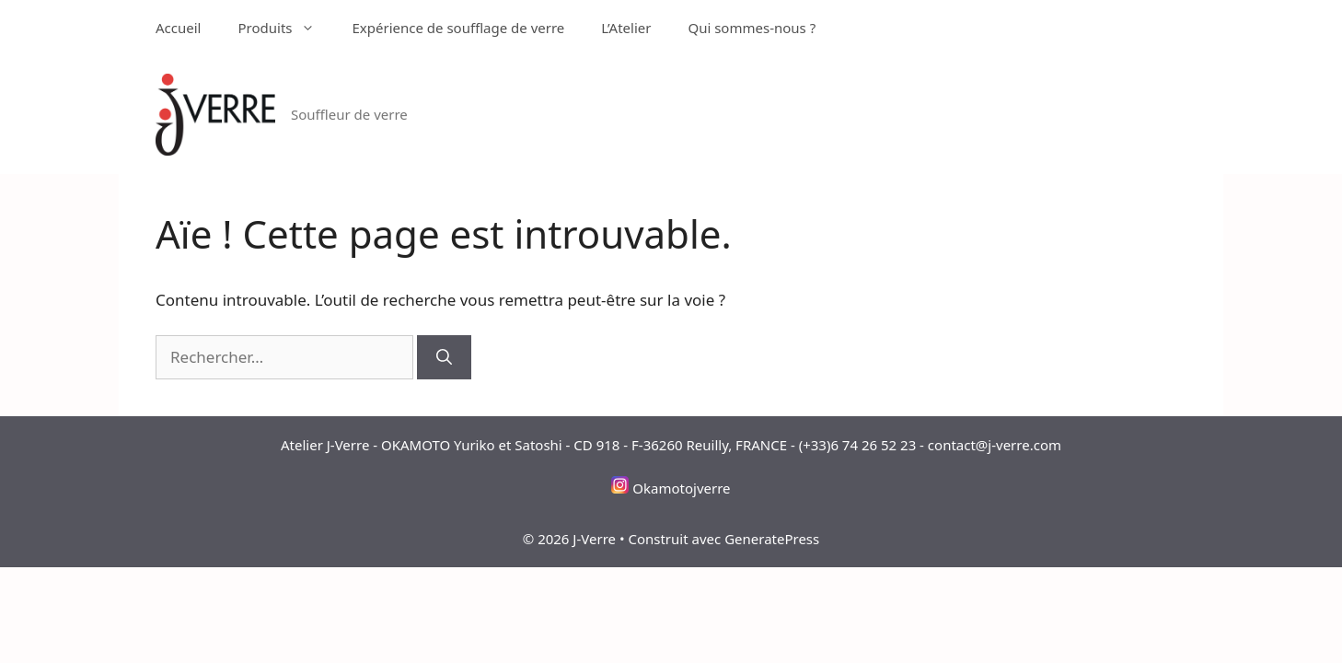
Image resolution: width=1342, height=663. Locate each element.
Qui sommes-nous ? (752, 27)
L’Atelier (626, 27)
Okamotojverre (681, 488)
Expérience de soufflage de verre (458, 27)
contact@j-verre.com (994, 445)
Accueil (178, 27)
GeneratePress (771, 538)
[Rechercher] (444, 357)
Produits (285, 27)
